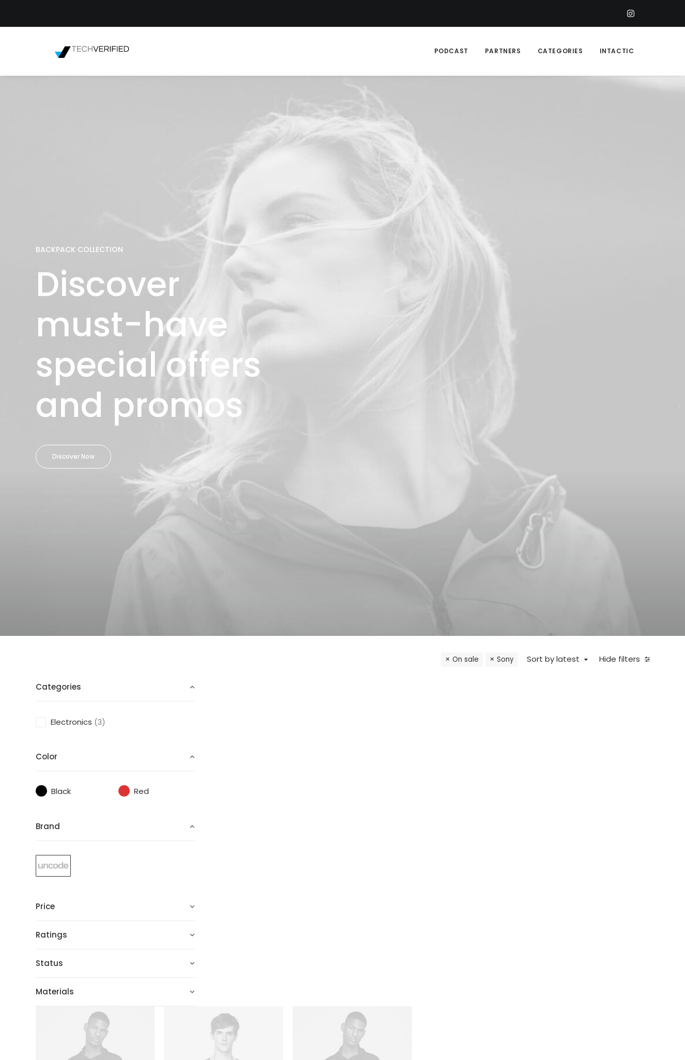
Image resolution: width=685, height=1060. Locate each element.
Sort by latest (553, 399)
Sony (505, 399)
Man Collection (390, 898)
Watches (300, 568)
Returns (484, 884)
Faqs (479, 857)
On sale (465, 399)
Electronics (71, 462)
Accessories (384, 912)
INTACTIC (617, 50)
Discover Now (73, 326)
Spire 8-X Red (387, 588)
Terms (482, 898)
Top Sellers (382, 966)
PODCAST (451, 50)
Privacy (483, 925)
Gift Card (379, 952)
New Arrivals (384, 925)
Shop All (376, 857)
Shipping (486, 871)
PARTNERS (503, 50)
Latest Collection (394, 938)
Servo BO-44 (494, 588)
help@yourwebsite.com (624, 857)
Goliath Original (280, 588)
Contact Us (492, 912)
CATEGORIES (560, 50)
